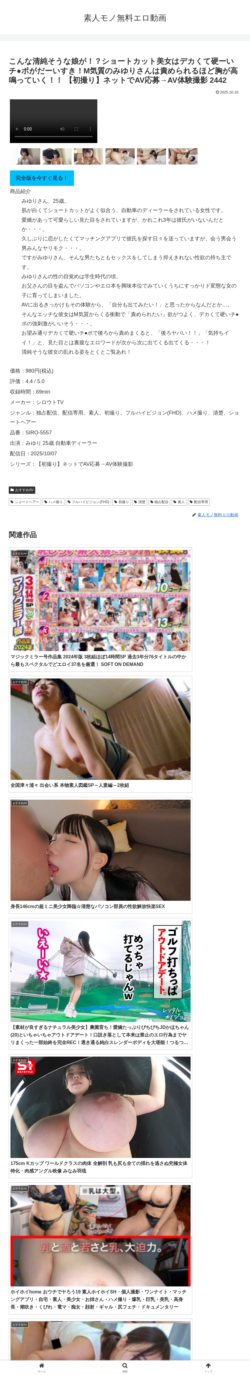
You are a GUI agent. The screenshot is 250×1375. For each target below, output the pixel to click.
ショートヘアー (24, 502)
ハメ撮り (53, 502)
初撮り (121, 502)
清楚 (139, 502)
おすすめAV (22, 490)
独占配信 (159, 502)
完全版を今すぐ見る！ (42, 178)
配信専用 (199, 502)
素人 (179, 502)
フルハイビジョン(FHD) (88, 502)
